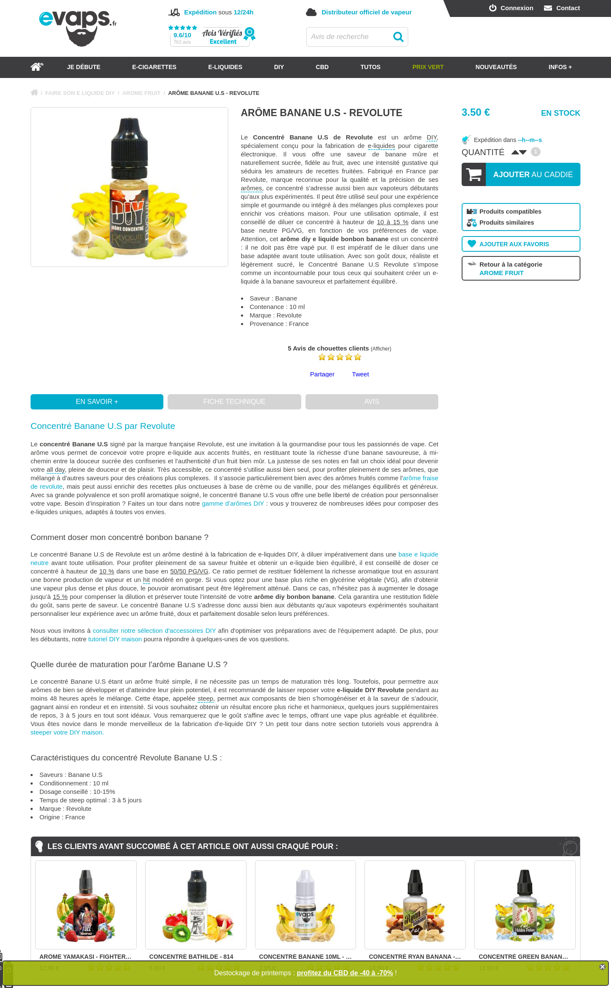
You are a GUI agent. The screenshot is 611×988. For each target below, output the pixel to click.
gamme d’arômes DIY (233, 503)
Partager (322, 374)
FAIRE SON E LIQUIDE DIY (80, 93)
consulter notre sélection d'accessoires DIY (154, 630)
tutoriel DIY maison (115, 639)
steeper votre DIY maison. (67, 732)
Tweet (360, 374)
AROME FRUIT (141, 93)
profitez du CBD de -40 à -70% (345, 973)
